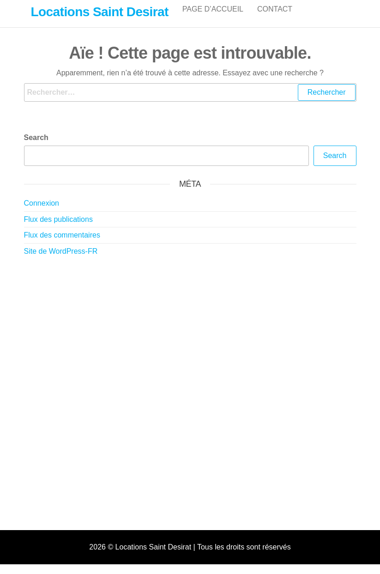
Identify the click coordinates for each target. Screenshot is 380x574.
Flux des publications (58, 229)
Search (36, 147)
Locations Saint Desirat (100, 12)
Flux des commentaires (62, 245)
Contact (274, 18)
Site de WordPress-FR (61, 261)
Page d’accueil (212, 18)
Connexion (42, 213)
